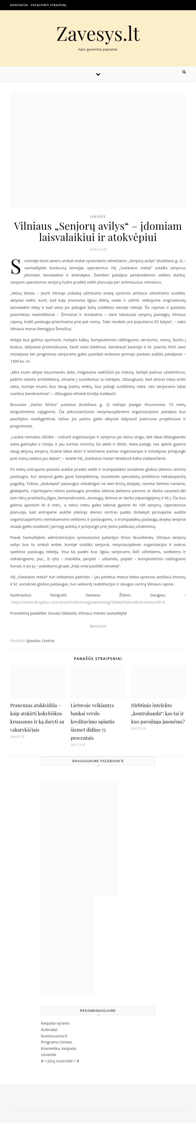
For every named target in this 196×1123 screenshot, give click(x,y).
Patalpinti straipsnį (48, 5)
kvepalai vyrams (55, 1023)
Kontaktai (19, 5)
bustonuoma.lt (54, 1035)
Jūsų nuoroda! (60, 1060)
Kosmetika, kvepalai (58, 1048)
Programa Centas (56, 1041)
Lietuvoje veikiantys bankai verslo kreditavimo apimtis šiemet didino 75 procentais (93, 721)
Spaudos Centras (40, 640)
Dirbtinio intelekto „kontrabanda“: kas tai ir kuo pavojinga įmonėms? (158, 713)
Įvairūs (98, 216)
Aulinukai (49, 1029)
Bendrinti (98, 626)
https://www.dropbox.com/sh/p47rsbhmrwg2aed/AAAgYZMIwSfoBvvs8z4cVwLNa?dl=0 (88, 602)
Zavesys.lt (98, 33)
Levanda (48, 1054)
